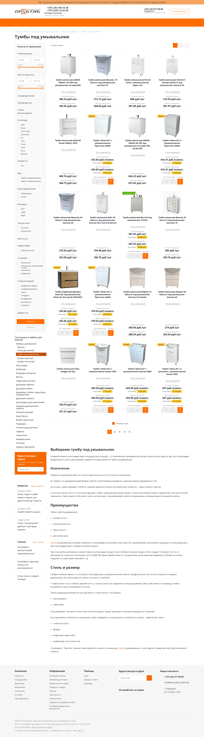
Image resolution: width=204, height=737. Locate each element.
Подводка (21, 423)
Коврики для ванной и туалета (27, 407)
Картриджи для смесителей (30, 402)
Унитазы (20, 443)
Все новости (37, 486)
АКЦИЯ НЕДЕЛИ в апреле (29, 512)
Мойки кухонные (24, 419)
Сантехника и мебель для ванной (28, 338)
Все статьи (38, 542)
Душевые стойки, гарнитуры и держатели (31, 393)
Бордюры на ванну (26, 373)
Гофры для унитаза (25, 380)
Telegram (142, 696)
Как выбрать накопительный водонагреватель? (25, 550)
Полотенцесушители (26, 427)
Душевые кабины (25, 384)
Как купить (55, 694)
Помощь (89, 671)
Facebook (128, 696)
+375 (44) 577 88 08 (153, 9)
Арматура (21, 369)
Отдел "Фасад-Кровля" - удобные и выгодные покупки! (28, 526)
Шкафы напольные (26, 361)
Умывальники (23, 439)
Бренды (88, 683)
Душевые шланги (25, 398)
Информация (57, 671)
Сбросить (31, 327)
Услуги (53, 691)
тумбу (121, 648)
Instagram (135, 696)
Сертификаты (22, 698)
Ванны (19, 376)
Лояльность (56, 698)
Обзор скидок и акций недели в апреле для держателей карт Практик (29, 497)
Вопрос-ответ (91, 679)
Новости (19, 675)
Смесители (21, 435)
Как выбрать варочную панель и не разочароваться (28, 564)
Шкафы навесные (25, 358)
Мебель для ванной (26, 343)
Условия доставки (59, 679)
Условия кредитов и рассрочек (60, 707)
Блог (86, 675)
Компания (21, 671)
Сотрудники (21, 679)
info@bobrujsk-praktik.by (176, 682)
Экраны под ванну (25, 446)
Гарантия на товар (59, 683)
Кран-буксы (22, 416)
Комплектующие (24, 412)
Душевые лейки (24, 388)
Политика (20, 691)
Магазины (20, 687)
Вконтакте (121, 696)
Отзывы (19, 694)
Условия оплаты (57, 675)
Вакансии (19, 683)
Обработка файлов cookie (62, 702)
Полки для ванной (25, 350)
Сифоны (20, 431)
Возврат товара (57, 687)
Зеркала (21, 347)
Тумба (53, 542)
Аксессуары (22, 365)
